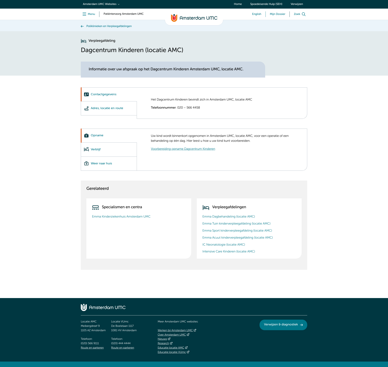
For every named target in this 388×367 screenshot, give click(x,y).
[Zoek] (300, 14)
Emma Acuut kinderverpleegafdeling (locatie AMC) (237, 237)
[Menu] (88, 14)
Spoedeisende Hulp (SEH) (266, 4)
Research (163, 343)
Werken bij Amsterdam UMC (175, 330)
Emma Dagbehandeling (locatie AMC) (228, 216)
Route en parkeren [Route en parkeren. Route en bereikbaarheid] (92, 347)
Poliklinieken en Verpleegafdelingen (109, 26)
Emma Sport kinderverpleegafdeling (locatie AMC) (237, 230)
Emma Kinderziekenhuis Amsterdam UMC (121, 216)
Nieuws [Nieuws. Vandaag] (162, 339)
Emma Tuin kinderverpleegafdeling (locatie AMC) (236, 223)
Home (238, 4)
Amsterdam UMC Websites (99, 4)
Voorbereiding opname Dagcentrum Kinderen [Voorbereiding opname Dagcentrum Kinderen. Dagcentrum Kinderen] (183, 149)
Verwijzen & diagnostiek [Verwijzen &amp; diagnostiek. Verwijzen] (281, 324)
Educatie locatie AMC (171, 347)
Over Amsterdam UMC (172, 334)
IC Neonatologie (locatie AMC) (223, 244)
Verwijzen (297, 4)
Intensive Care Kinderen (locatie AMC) (228, 251)
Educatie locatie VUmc (172, 352)
